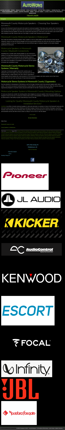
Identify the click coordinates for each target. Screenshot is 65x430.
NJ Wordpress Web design (42, 428)
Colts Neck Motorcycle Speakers (52, 131)
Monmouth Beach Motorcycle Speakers (52, 135)
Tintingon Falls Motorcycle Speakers (17, 138)
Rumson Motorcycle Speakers (36, 137)
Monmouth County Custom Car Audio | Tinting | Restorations (32, 5)
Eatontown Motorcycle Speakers (16, 132)
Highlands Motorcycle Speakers (54, 132)
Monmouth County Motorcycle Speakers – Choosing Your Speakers (30, 23)
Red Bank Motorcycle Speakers (24, 137)
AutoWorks (3, 106)
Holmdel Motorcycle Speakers (7, 134)
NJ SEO (26, 428)
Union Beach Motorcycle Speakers (32, 138)
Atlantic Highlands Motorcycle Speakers (38, 131)
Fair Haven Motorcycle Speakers (29, 132)
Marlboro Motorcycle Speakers (11, 135)
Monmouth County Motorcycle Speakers (9, 137)
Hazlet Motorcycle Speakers (42, 132)
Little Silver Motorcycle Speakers (45, 134)
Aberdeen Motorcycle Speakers (23, 131)
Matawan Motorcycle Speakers (24, 135)
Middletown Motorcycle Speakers (37, 135)
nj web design (51, 428)
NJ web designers (33, 428)
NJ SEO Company (20, 428)
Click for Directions (32, 149)
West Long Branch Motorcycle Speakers (47, 138)
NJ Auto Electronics (32, 118)
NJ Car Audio (32, 114)
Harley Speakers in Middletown (8, 127)
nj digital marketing (59, 428)
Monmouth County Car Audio (7, 124)
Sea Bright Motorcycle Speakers (49, 137)
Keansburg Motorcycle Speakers (20, 134)
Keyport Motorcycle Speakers (33, 134)
